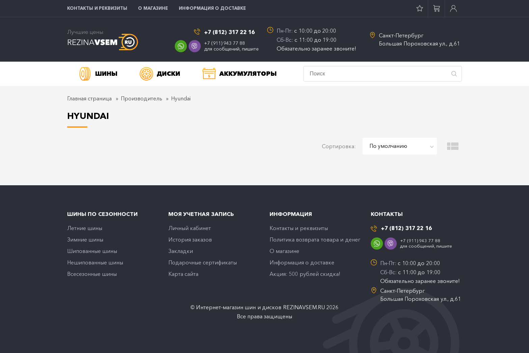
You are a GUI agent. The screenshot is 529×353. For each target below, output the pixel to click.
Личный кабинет (189, 228)
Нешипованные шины (95, 262)
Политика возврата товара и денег (315, 239)
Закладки (180, 251)
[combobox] (400, 146)
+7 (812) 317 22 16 (229, 32)
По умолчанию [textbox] (388, 145)
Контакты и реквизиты (97, 8)
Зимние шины (85, 239)
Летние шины (84, 228)
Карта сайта (183, 273)
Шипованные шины (92, 251)
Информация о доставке (212, 8)
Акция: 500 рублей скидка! (305, 273)
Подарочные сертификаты (202, 262)
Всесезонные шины (92, 273)
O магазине (153, 8)
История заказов (190, 239)
